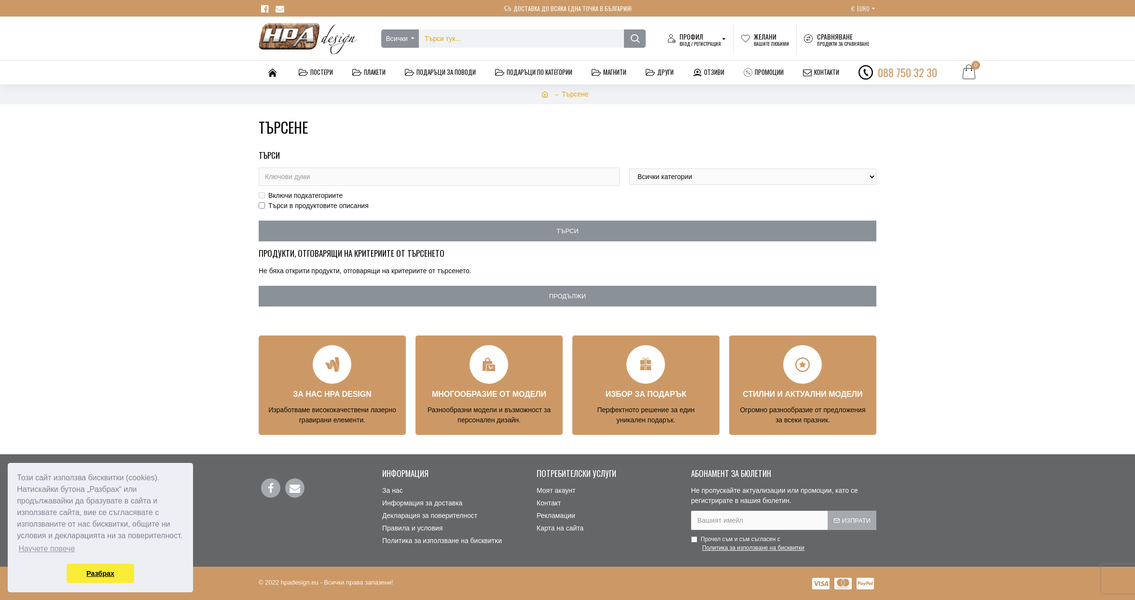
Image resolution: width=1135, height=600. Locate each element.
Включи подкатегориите (301, 195)
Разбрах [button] (100, 573)
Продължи (567, 296)
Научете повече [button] (46, 548)
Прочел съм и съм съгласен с (748, 544)
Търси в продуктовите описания (314, 205)
